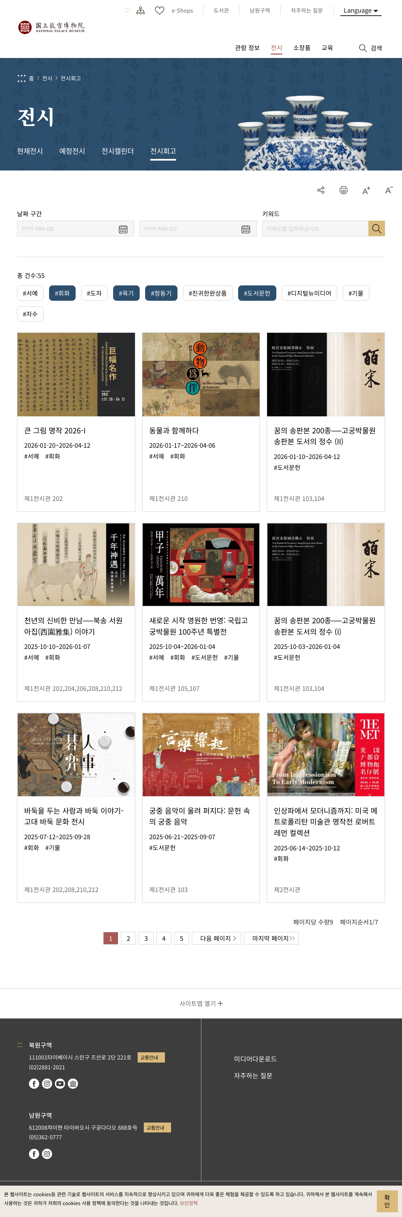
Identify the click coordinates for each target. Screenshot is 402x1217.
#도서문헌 (257, 292)
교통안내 (149, 1057)
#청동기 (161, 292)
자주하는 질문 (253, 1075)
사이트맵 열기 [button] (198, 1003)
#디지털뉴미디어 (309, 292)
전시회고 (71, 78)
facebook (34, 1084)
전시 (47, 78)
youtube (60, 1084)
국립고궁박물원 (51, 27)
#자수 (30, 313)
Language (358, 9)
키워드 (271, 213)
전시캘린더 (118, 151)
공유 (321, 190)
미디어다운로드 (255, 1059)
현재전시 (30, 151)
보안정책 (189, 1202)
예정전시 (72, 151)
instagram (47, 1084)
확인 (387, 1201)
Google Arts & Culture (73, 1084)
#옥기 (126, 292)
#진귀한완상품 (208, 292)
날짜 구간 (29, 213)
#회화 (62, 292)
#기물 (356, 292)
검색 (377, 228)
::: (127, 10)
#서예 (30, 292)
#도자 (94, 292)
